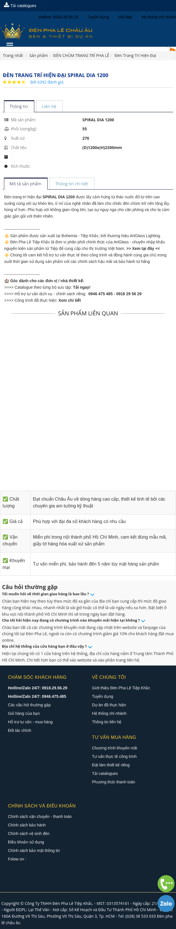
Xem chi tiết (69, 300)
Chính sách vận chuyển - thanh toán (40, 816)
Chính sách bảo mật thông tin (34, 850)
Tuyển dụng (102, 696)
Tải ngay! (82, 287)
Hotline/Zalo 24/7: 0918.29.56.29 (37, 688)
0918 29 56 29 (129, 294)
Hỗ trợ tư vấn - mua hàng (30, 722)
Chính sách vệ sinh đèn (29, 833)
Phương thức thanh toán (113, 782)
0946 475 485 (100, 294)
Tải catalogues (20, 5)
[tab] (18, 106)
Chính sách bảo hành (27, 825)
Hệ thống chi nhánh (109, 713)
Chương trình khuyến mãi (114, 748)
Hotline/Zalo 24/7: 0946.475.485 (37, 696)
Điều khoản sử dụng (26, 842)
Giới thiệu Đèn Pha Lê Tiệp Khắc (121, 688)
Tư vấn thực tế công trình (114, 756)
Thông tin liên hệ (107, 722)
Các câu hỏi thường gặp (29, 705)
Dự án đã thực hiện (109, 705)
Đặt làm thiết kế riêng (111, 765)
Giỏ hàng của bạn (24, 713)
